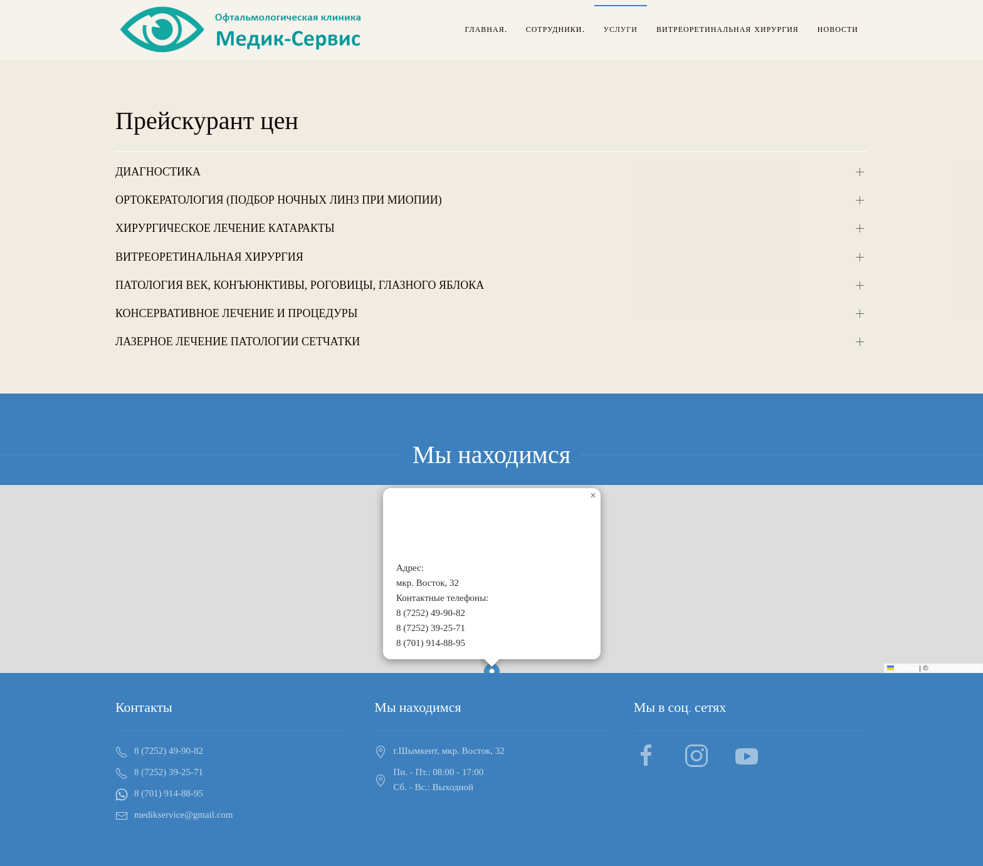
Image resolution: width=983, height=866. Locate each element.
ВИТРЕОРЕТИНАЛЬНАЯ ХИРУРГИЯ (209, 257)
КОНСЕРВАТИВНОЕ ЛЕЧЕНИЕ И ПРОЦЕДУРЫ (236, 313)
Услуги (621, 29)
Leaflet (902, 668)
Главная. (486, 29)
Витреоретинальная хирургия (727, 29)
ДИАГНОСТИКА (158, 171)
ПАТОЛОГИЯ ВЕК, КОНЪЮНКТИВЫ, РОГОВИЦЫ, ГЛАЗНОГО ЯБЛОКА (299, 285)
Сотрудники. (555, 29)
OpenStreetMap (955, 668)
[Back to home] (242, 30)
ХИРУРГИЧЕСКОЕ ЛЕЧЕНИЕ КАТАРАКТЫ (225, 228)
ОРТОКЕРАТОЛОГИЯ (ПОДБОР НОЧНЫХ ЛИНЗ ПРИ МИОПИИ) (278, 200)
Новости (837, 29)
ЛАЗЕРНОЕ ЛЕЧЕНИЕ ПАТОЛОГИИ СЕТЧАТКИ (237, 341)
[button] (593, 495)
